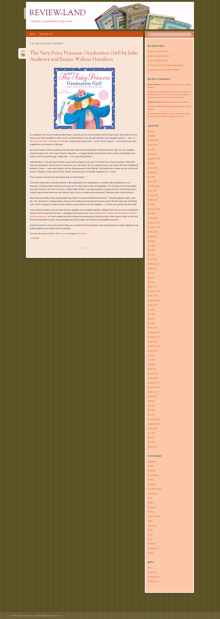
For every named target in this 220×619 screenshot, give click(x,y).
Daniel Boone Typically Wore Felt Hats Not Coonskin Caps (169, 92)
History (150, 498)
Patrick (150, 106)
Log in (150, 568)
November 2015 (154, 337)
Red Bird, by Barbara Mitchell (158, 56)
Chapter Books (153, 475)
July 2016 (151, 309)
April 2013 (151, 442)
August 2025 (152, 145)
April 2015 (151, 364)
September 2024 (154, 159)
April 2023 (151, 177)
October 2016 (153, 296)
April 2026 (151, 136)
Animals (151, 466)
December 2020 (154, 209)
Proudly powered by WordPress (22, 616)
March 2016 (152, 328)
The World (151, 544)
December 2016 (154, 291)
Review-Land (57, 13)
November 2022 (154, 186)
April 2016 (151, 323)
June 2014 (151, 405)
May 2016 (151, 319)
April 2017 (151, 282)
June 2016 (151, 314)
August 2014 (152, 396)
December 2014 (154, 383)
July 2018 (151, 241)
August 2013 (152, 428)
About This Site (46, 34)
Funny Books (152, 493)
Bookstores (152, 470)
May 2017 (151, 278)
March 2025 (152, 154)
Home (32, 34)
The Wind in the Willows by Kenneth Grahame (167, 116)
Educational (152, 484)
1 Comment (34, 238)
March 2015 (152, 369)
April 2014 (151, 415)
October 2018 (153, 232)
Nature (150, 521)
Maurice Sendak (154, 516)
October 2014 (153, 392)
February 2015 (153, 373)
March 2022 (152, 191)
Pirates (150, 530)
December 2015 (154, 332)
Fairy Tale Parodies (155, 489)
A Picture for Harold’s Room (158, 51)
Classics (151, 480)
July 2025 (151, 149)
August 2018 (152, 236)
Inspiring (151, 512)
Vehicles (151, 553)
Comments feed (154, 577)
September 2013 (154, 424)
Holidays (151, 502)
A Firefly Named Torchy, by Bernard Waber (163, 70)
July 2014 (151, 401)
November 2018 (154, 227)
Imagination (152, 507)
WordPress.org (153, 581)
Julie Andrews (82, 233)
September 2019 (154, 223)
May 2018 (151, 250)
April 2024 (151, 163)
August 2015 (152, 351)
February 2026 (153, 140)
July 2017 (151, 273)
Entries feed (152, 572)
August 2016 (152, 305)
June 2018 (151, 246)
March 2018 (152, 259)
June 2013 (151, 433)
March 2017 (152, 287)
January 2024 (153, 168)
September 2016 (154, 300)
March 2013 (152, 447)
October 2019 (153, 218)
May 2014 (151, 410)
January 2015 (153, 378)
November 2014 (154, 387)
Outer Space (152, 525)
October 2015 (153, 341)
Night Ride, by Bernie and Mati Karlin (174, 102)
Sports (150, 539)
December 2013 (154, 419)
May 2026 (151, 131)
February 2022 (153, 195)
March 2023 (152, 181)
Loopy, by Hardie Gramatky (158, 61)
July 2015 (151, 355)
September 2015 (154, 346)
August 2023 (152, 172)
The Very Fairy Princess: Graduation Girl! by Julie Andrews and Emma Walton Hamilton (84, 56)
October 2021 (153, 200)
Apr (23, 52)
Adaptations (152, 461)
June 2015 (151, 360)
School (64, 233)
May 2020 (151, 213)
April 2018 (151, 255)
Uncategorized (153, 548)
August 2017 (152, 268)
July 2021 (151, 204)
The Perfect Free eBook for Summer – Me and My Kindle (169, 114)
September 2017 (154, 264)
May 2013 (151, 437)
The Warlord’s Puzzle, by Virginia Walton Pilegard (166, 65)
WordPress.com (56, 616)
